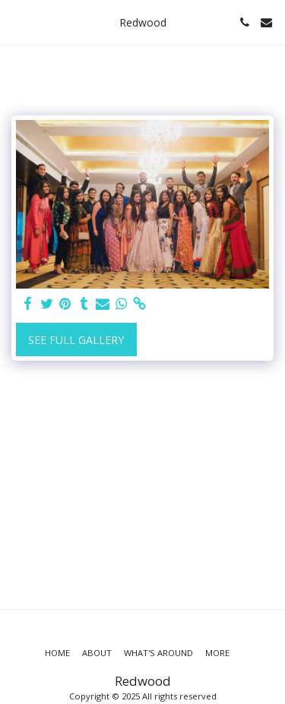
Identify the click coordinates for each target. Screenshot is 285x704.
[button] (17, 21)
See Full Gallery (76, 340)
